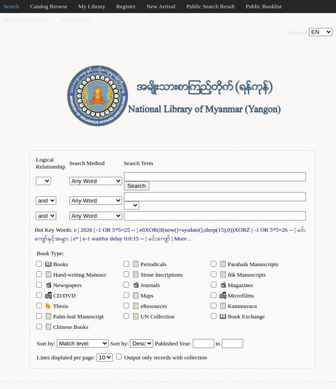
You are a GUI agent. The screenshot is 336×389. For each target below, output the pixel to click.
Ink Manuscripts (238, 274)
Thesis (52, 305)
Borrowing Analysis (26, 19)
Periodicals (144, 263)
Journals (141, 284)
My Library (91, 6)
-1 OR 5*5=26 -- (274, 230)
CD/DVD (55, 295)
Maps (138, 295)
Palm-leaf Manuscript (70, 316)
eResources (145, 305)
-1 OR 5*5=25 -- (116, 230)
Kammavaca (234, 305)
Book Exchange (237, 316)
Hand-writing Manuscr (71, 274)
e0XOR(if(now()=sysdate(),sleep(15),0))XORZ (195, 230)
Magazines (232, 284)
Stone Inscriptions (152, 274)
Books (52, 263)
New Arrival (161, 6)
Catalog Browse (49, 6)
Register (125, 6)
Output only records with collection (161, 357)
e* (76, 238)
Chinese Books (62, 326)
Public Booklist (264, 6)
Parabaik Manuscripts (244, 263)
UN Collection (149, 316)
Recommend (75, 19)
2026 (87, 230)
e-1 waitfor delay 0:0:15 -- (114, 238)
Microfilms (232, 295)
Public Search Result (210, 6)
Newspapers (59, 284)
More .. (182, 238)
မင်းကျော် (159, 238)
